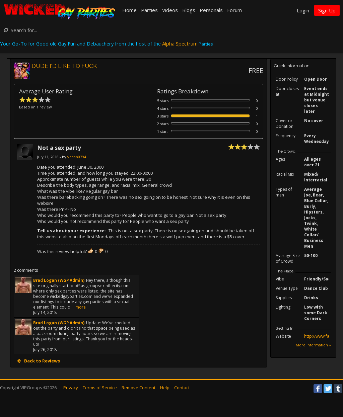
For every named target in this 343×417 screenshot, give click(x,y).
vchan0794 (76, 156)
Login (303, 10)
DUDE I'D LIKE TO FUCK (64, 66)
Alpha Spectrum (180, 43)
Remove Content (138, 388)
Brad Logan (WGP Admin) (58, 280)
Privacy (70, 388)
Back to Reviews (41, 361)
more (80, 307)
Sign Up (327, 10)
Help (164, 388)
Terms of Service (100, 388)
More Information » (313, 344)
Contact (182, 388)
